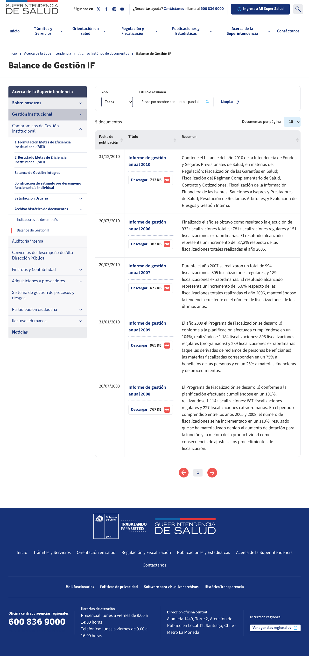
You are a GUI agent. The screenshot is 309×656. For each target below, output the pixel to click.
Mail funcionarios (79, 587)
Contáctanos (288, 31)
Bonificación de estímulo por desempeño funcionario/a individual (47, 186)
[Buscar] (298, 9)
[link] (184, 472)
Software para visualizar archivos (171, 587)
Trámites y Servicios (52, 552)
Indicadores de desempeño (37, 220)
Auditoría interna (27, 241)
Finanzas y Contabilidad (47, 270)
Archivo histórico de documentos (103, 54)
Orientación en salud (96, 552)
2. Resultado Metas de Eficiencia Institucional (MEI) (40, 160)
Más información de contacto (36, 631)
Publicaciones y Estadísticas (203, 552)
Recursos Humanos (47, 321)
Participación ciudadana (47, 309)
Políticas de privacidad (119, 587)
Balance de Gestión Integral (37, 173)
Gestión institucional (47, 114)
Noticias (20, 332)
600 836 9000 (212, 9)
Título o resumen (152, 92)
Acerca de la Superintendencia (47, 54)
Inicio (15, 31)
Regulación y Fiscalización (146, 552)
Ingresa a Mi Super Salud (260, 9)
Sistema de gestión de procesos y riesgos (43, 295)
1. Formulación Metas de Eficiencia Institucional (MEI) (42, 145)
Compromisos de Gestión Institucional (47, 129)
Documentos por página (261, 122)
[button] (120, 140)
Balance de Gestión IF (33, 230)
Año (104, 92)
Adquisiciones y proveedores (47, 281)
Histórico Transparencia (224, 587)
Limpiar (230, 102)
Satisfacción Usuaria (48, 198)
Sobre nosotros (47, 103)
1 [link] (198, 472)
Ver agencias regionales (275, 628)
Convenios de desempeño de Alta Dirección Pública (42, 256)
